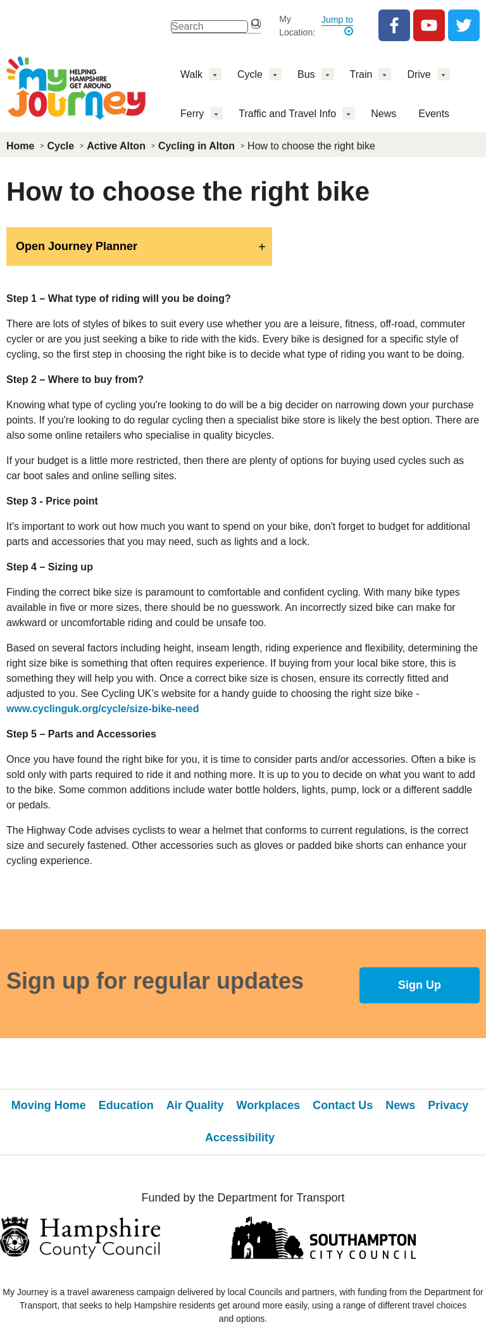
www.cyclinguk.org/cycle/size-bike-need (102, 708)
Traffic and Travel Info (287, 113)
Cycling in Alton (196, 146)
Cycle (250, 74)
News (383, 113)
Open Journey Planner (76, 246)
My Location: (297, 25)
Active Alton (116, 146)
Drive (418, 74)
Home (20, 146)
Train (361, 74)
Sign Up (419, 985)
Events (433, 113)
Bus (306, 74)
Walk (191, 74)
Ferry (192, 113)
